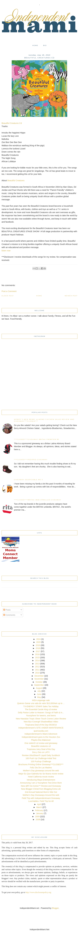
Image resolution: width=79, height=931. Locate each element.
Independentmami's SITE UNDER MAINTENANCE (40, 728)
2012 (37, 666)
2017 (38, 651)
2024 (38, 639)
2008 (38, 819)
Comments (9, 615)
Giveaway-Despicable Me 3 (28, 480)
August (39, 688)
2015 (37, 657)
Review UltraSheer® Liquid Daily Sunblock (41, 755)
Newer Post (71, 296)
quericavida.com (41, 731)
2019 (38, 645)
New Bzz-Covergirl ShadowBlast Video (41, 722)
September (39, 685)
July (39, 691)
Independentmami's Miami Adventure (41, 734)
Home (35, 45)
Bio (45, 45)
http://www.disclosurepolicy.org (38, 892)
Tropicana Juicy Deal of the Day (41, 749)
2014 (37, 660)
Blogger (55, 908)
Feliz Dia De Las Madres (41, 767)
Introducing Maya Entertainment (41, 780)
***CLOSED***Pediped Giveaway (30, 460)
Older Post (8, 296)
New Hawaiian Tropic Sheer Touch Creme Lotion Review (41, 719)
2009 (37, 816)
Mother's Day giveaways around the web (41, 770)
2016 (37, 654)
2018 (38, 648)
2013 (37, 663)
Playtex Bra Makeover (41, 740)
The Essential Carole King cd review (41, 709)
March (39, 807)
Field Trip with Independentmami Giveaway (41, 798)
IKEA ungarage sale (41, 700)
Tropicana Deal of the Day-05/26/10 (41, 725)
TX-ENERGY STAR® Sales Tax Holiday (41, 706)
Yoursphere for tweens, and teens (41, 715)
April (39, 804)
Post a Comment (9, 291)
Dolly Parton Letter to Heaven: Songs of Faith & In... (41, 712)
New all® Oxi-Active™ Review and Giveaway (41, 786)
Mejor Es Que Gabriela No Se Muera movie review (41, 774)
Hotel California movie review (41, 777)
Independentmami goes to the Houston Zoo (41, 737)
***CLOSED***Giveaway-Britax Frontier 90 (36, 439)
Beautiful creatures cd (40, 746)
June (39, 694)
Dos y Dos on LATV (41, 752)
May (39, 697)
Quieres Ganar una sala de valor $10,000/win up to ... (41, 703)
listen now (6, 250)
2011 (37, 670)
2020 (38, 642)
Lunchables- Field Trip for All (41, 801)
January (39, 813)
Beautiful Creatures (16, 180)
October (39, 682)
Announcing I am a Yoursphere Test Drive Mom (41, 783)
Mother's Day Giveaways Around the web (41, 795)
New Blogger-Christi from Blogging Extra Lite (41, 789)
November (39, 679)
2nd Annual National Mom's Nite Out (41, 792)
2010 (37, 673)
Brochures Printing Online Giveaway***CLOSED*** (40, 764)
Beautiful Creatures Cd (12, 123)
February (39, 810)
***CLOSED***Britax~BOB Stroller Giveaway (37, 500)
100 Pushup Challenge (41, 761)
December (39, 676)
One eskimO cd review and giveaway (41, 743)
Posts (7, 610)
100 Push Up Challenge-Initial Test (41, 758)
